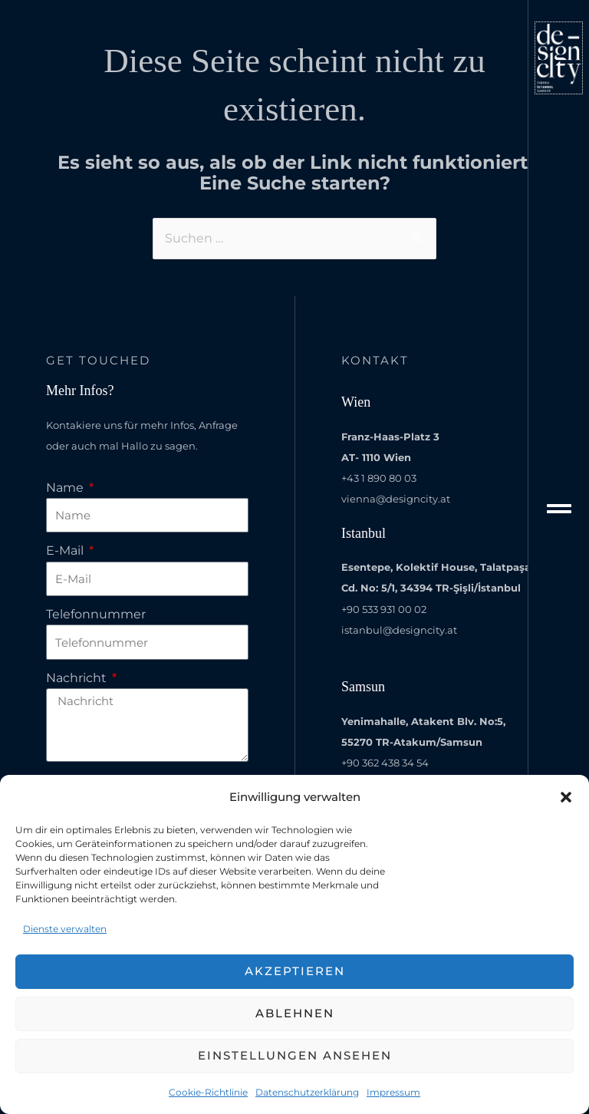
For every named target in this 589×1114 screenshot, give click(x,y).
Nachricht (78, 678)
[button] (566, 797)
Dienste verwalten (65, 928)
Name (66, 487)
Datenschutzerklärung (307, 1092)
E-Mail (66, 550)
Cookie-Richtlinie (208, 1092)
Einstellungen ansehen (295, 1055)
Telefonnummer (96, 614)
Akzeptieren (295, 971)
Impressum (393, 1092)
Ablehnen (294, 1013)
